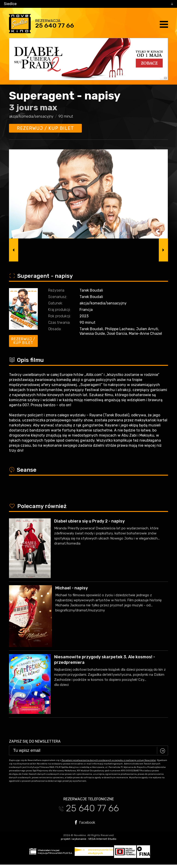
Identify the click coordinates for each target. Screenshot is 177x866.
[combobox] (88, 4)
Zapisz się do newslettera (35, 741)
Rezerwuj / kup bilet (45, 128)
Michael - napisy (71, 588)
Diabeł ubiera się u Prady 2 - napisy (89, 521)
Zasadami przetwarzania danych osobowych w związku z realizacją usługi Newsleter (109, 760)
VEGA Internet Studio (102, 838)
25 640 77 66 (54, 25)
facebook (85, 822)
